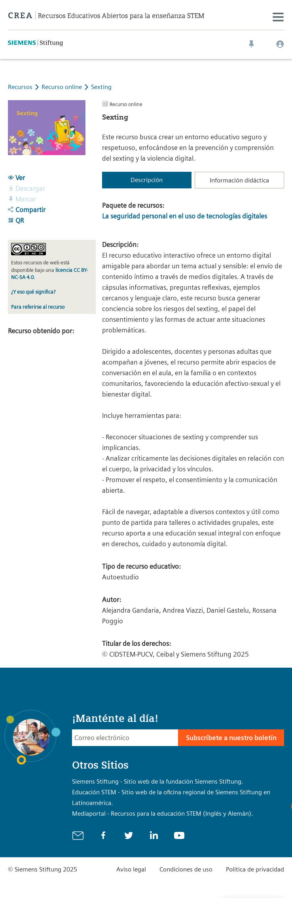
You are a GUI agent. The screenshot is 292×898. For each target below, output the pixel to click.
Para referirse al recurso (37, 307)
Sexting (101, 87)
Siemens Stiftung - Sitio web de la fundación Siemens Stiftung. (157, 781)
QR (16, 220)
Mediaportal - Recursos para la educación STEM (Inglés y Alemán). (162, 813)
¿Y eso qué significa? (33, 292)
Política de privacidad (255, 869)
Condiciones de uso (185, 869)
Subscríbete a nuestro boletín (231, 738)
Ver (16, 178)
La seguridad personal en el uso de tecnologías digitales (184, 216)
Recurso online (62, 87)
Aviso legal (131, 869)
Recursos (20, 87)
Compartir (27, 210)
